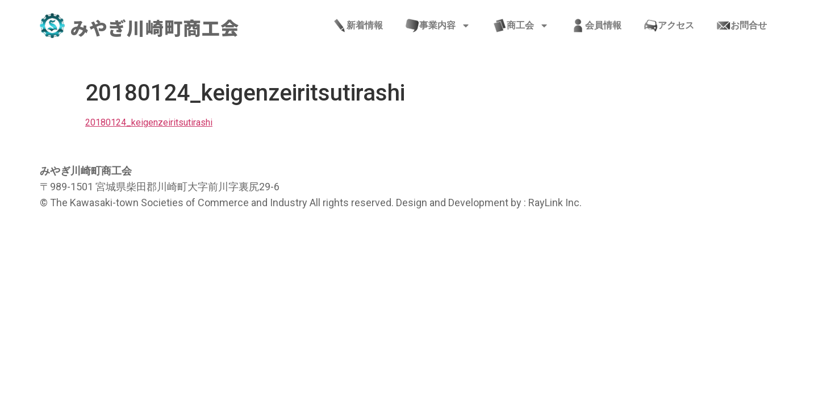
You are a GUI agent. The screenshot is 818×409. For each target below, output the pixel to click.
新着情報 (358, 25)
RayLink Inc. (555, 202)
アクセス (669, 25)
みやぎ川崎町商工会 (154, 27)
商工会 (521, 25)
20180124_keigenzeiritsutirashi (148, 122)
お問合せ (742, 25)
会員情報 (596, 25)
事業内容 (438, 25)
